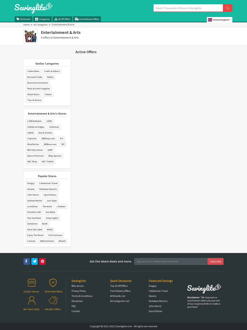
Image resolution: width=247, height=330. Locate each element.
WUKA (50, 229)
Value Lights (52, 217)
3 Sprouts (32, 138)
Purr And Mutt (34, 217)
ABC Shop (32, 161)
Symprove (32, 223)
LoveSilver (32, 206)
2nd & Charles (45, 132)
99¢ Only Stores (35, 149)
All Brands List (117, 295)
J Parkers (61, 206)
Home (26, 24)
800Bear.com (50, 144)
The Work (47, 206)
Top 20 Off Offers (119, 285)
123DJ (49, 120)
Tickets (48, 94)
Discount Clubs (34, 76)
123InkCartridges (35, 126)
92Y (63, 144)
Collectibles (33, 71)
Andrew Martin (34, 200)
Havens (31, 188)
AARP (50, 149)
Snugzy (30, 183)
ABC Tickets (48, 161)
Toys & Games (34, 99)
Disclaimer (77, 301)
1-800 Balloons (34, 120)
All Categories (40, 24)
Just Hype (52, 200)
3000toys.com (48, 138)
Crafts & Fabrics (52, 71)
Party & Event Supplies (38, 88)
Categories (42, 19)
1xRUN (30, 132)
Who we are (78, 285)
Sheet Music (33, 94)
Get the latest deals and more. (111, 261)
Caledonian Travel (48, 183)
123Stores (54, 126)
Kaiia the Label (34, 229)
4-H (61, 138)
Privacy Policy (79, 290)
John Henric (33, 194)
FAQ (74, 306)
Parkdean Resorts (48, 188)
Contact (76, 311)
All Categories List (119, 301)
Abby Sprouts (54, 155)
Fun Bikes (50, 212)
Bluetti (62, 240)
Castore (31, 240)
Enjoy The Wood (35, 235)
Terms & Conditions (82, 295)
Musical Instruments (37, 82)
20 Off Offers (62, 19)
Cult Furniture (55, 235)
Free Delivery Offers (87, 19)
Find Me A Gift (34, 212)
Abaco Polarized (35, 155)
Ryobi (45, 223)
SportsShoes (50, 194)
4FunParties (33, 144)
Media (50, 76)
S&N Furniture (47, 240)
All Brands (24, 19)
